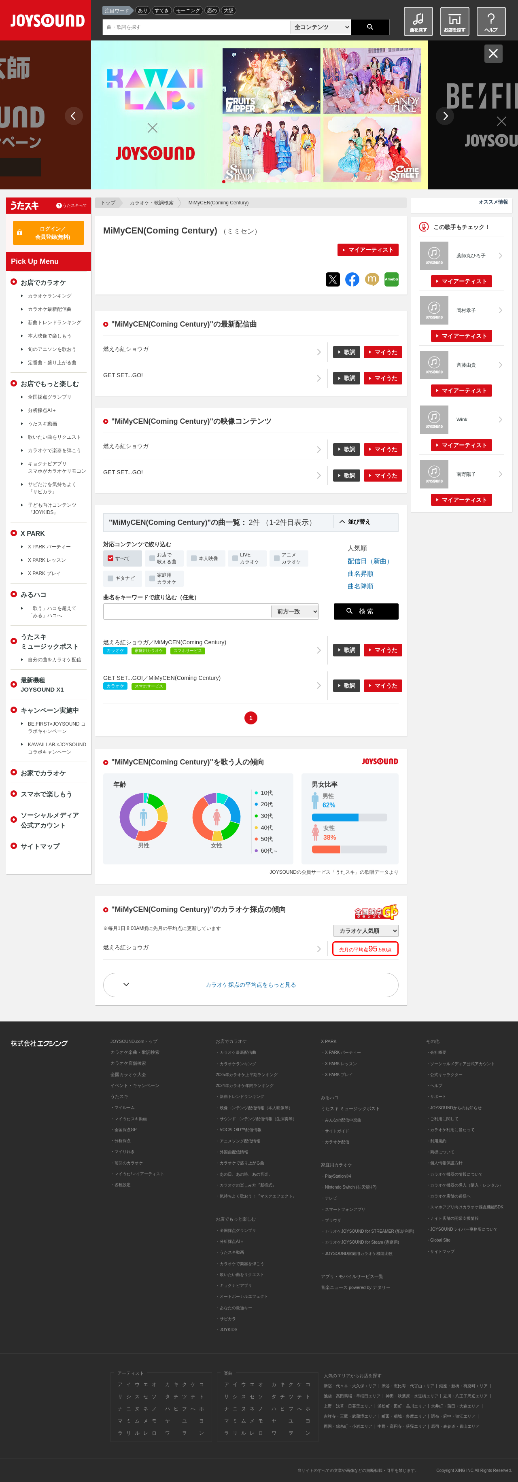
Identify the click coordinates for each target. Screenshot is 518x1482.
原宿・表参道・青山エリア (455, 1426)
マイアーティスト (371, 249)
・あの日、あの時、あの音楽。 (244, 1174)
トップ (108, 203)
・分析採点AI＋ (230, 1241)
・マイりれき (122, 1151)
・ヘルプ (434, 1085)
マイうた (386, 352)
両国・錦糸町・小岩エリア (348, 1426)
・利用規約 (436, 1141)
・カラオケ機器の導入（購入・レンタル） (464, 1185)
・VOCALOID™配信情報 (238, 1129)
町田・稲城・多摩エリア (404, 1416)
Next (445, 116)
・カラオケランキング (236, 1064)
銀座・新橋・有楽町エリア (463, 1386)
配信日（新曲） (370, 561)
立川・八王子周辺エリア (465, 1396)
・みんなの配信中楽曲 (341, 1120)
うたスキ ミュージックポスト (350, 1108)
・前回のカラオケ (126, 1163)
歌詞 (349, 352)
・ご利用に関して (442, 1119)
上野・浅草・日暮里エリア (348, 1406)
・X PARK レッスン (339, 1064)
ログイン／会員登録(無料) (52, 233)
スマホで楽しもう (46, 794)
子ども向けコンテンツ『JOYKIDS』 (52, 508)
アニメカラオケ (291, 558)
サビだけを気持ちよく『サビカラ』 (52, 488)
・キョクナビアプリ (234, 1285)
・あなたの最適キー (234, 1308)
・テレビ (329, 1198)
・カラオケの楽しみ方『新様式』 (246, 1185)
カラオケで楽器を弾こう (54, 450)
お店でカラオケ (43, 282)
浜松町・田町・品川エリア (402, 1406)
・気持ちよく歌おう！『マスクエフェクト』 (256, 1196)
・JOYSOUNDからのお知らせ (454, 1108)
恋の (212, 10)
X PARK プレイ (44, 573)
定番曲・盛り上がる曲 (52, 362)
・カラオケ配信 (335, 1142)
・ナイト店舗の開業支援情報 (452, 1218)
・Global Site (438, 1240)
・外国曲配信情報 (232, 1152)
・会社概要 (436, 1052)
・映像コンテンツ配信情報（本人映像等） (254, 1108)
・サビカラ (226, 1318)
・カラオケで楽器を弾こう (240, 1263)
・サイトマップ (440, 1251)
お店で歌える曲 (166, 558)
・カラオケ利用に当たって (450, 1129)
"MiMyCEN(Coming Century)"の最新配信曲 (184, 324)
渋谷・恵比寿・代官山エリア (408, 1386)
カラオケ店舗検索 (128, 1063)
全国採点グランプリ (50, 397)
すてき (162, 10)
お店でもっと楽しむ (50, 383)
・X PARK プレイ (337, 1074)
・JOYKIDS (227, 1329)
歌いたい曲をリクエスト (54, 437)
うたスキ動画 (42, 424)
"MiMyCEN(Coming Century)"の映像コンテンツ (191, 421)
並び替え (359, 521)
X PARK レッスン (47, 560)
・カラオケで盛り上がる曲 (240, 1163)
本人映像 (208, 558)
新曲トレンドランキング (54, 322)
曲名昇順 (361, 573)
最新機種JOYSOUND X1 (42, 685)
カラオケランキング (50, 296)
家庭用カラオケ (166, 578)
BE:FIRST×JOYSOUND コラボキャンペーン (57, 727)
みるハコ (34, 594)
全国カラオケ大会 (128, 1074)
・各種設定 (120, 1185)
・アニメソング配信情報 (238, 1141)
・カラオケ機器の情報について (454, 1174)
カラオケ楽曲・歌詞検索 (134, 1052)
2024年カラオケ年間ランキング (245, 1085)
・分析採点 (120, 1140)
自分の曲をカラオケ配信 (54, 659)
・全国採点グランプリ (236, 1230)
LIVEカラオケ (249, 558)
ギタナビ (125, 578)
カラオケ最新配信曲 (50, 309)
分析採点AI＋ (42, 410)
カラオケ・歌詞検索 (152, 203)
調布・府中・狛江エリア (453, 1416)
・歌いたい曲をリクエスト (240, 1274)
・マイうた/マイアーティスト (137, 1174)
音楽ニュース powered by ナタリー (356, 1287)
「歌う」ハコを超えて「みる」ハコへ (52, 611)
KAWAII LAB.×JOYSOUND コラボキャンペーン (57, 748)
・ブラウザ (331, 1220)
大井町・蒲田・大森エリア (455, 1406)
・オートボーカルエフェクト (242, 1296)
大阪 (229, 10)
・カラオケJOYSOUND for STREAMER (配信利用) (367, 1231)
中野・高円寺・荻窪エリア (402, 1426)
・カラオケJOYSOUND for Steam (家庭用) (360, 1242)
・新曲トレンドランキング (240, 1096)
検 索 (360, 611)
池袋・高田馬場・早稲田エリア (352, 1396)
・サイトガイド (335, 1131)
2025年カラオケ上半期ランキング (247, 1074)
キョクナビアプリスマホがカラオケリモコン (57, 467)
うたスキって (75, 205)
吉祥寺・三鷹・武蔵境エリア (350, 1416)
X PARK (33, 533)
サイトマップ (40, 846)
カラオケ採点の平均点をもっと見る (251, 984)
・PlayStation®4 (336, 1176)
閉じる (493, 54)
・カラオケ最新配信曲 (236, 1052)
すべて (122, 558)
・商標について (440, 1152)
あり (143, 10)
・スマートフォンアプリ (343, 1209)
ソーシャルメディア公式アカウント (50, 819)
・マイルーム (122, 1107)
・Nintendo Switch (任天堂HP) (348, 1187)
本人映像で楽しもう (50, 336)
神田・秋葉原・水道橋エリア (412, 1396)
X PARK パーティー (49, 547)
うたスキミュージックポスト (50, 641)
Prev (74, 116)
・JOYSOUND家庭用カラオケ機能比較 (357, 1253)
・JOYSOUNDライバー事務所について (462, 1229)
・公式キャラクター (444, 1074)
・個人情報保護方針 (444, 1163)
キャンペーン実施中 (50, 710)
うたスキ (119, 1096)
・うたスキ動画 (230, 1252)
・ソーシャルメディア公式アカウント (460, 1064)
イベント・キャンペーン (134, 1085)
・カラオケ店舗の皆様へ (448, 1196)
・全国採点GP (123, 1129)
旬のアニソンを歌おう (52, 349)
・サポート (436, 1096)
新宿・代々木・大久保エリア (350, 1386)
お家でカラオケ (43, 773)
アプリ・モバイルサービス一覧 (352, 1276)
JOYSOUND (49, 22)
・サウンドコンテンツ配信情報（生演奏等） (256, 1119)
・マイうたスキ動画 (128, 1119)
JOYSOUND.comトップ (133, 1041)
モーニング (188, 10)
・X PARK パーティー (341, 1052)
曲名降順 (361, 586)
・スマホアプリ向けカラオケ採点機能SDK (464, 1207)
